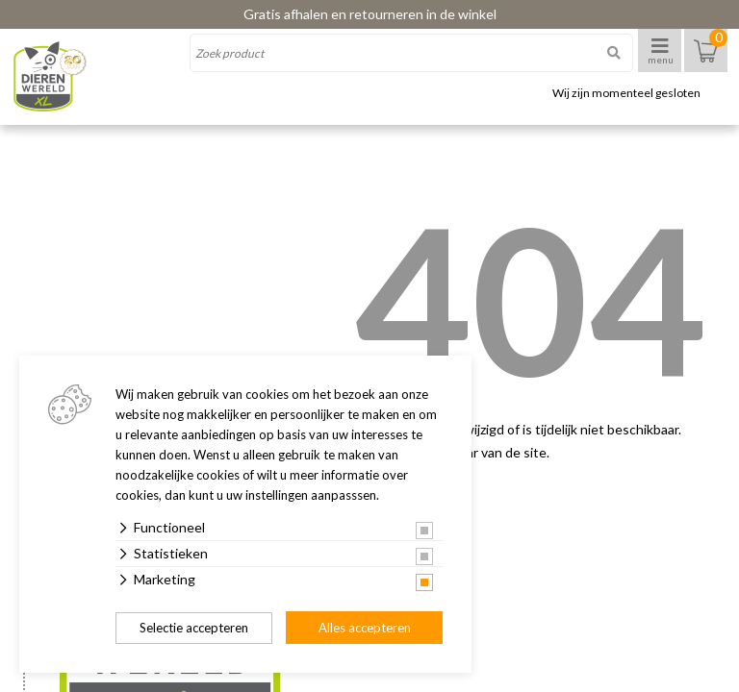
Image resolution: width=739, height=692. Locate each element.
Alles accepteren (365, 627)
